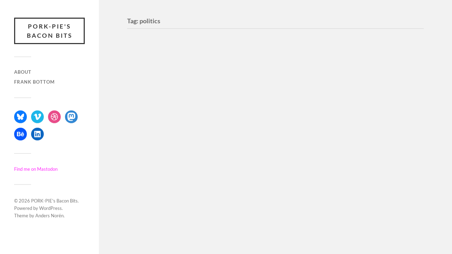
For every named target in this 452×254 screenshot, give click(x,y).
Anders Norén (49, 215)
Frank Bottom (34, 82)
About (22, 72)
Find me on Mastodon (36, 169)
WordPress (50, 208)
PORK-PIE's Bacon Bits (49, 31)
